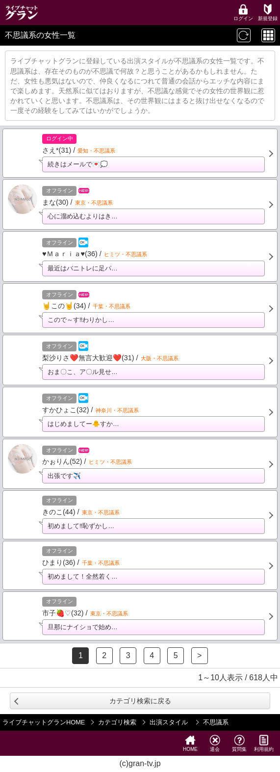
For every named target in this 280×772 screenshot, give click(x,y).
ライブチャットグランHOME (43, 722)
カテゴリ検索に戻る (140, 701)
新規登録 (268, 12)
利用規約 (264, 743)
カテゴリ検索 (117, 722)
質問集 (239, 743)
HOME (190, 743)
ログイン (243, 12)
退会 (214, 743)
